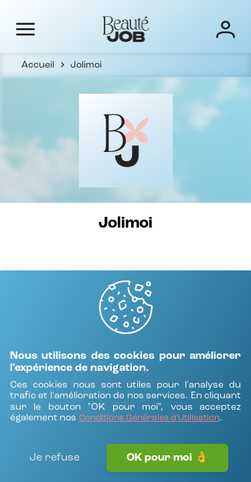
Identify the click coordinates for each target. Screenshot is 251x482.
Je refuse (54, 458)
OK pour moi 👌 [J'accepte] (167, 458)
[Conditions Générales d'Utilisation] (149, 419)
